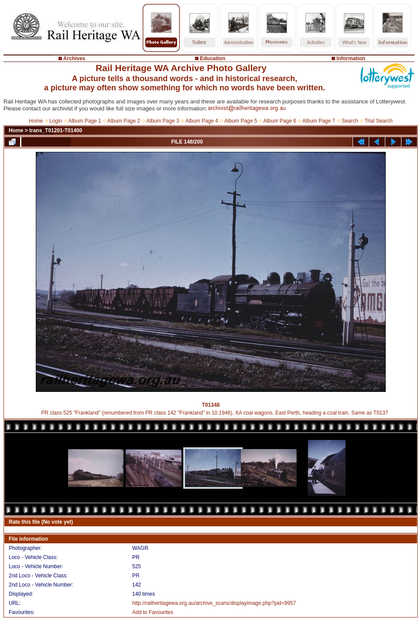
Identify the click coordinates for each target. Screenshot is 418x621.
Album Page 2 (123, 121)
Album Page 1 (84, 121)
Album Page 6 (279, 121)
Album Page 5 (240, 121)
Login (55, 121)
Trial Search (378, 121)
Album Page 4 (201, 121)
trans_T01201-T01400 (55, 130)
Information (350, 58)
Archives (74, 58)
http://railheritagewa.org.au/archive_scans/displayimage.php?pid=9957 (214, 603)
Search (350, 121)
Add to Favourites (152, 612)
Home (36, 121)
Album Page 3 (162, 121)
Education (212, 58)
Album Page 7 (318, 121)
